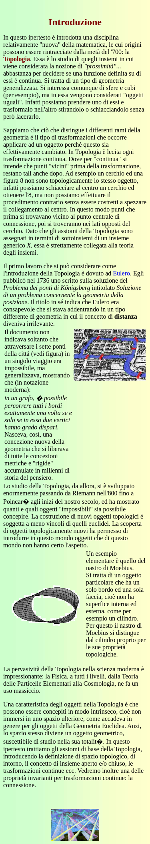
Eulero (121, 273)
